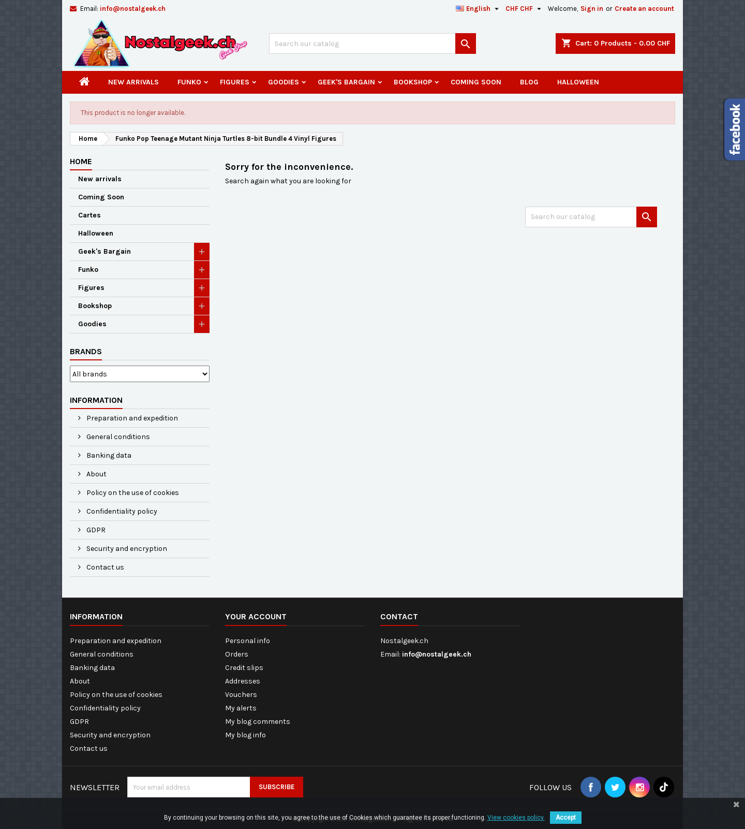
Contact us (104, 567)
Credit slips (244, 667)
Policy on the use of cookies (132, 492)
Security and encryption (126, 548)
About (96, 474)
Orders (236, 654)
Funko (189, 82)
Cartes (89, 215)
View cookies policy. (516, 817)
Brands (86, 351)
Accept (566, 817)
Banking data (108, 455)
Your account (256, 616)
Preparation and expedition (131, 418)
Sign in (591, 8)
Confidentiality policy (121, 511)
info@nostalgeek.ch (133, 8)
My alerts (241, 708)
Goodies (283, 82)
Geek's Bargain (346, 82)
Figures (234, 82)
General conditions (117, 436)
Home (81, 161)
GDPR (95, 530)
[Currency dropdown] (524, 9)
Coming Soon (476, 82)
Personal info (247, 640)
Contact (399, 616)
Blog (529, 82)
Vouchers (241, 694)
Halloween (578, 82)
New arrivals (133, 82)
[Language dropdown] (478, 9)
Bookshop (413, 82)
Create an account (644, 8)
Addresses (242, 681)
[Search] (372, 43)
